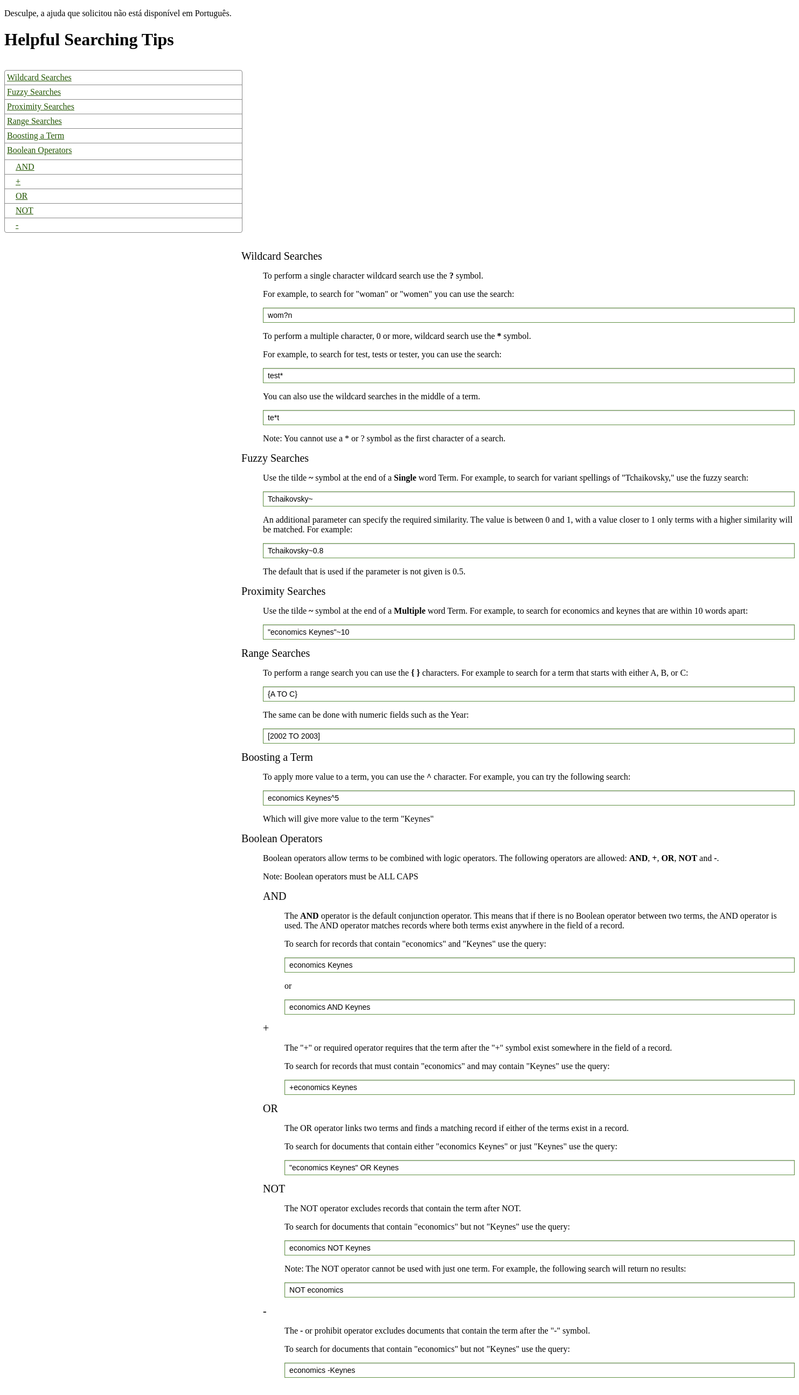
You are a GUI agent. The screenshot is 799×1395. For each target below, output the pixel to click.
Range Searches (34, 121)
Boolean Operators (39, 150)
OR (21, 195)
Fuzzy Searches (34, 91)
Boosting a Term (35, 135)
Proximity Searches (40, 106)
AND (25, 166)
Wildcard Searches (39, 77)
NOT (24, 210)
